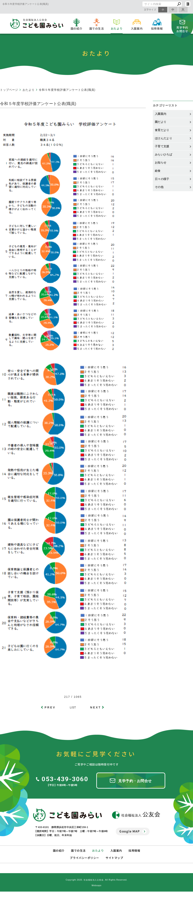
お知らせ (160, 162)
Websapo (96, 885)
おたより (98, 850)
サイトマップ (114, 858)
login (188, 4)
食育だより (162, 130)
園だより (160, 121)
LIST (73, 707)
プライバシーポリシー (84, 858)
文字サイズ (150, 9)
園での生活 (78, 850)
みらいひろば (163, 154)
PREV (50, 707)
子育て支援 (162, 146)
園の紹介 (59, 850)
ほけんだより (163, 138)
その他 (160, 187)
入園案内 (160, 113)
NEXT (95, 707)
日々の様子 (162, 179)
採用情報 (134, 850)
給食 (158, 170)
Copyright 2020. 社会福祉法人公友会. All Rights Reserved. (96, 880)
